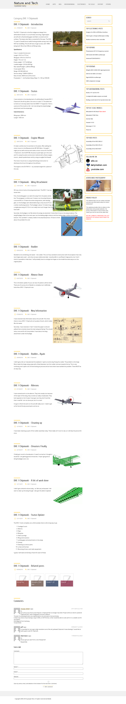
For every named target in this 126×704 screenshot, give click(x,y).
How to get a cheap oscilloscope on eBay (97, 36)
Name (16, 669)
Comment (16, 651)
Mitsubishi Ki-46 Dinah (96, 111)
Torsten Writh (25, 609)
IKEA (60, 4)
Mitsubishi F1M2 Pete (92, 115)
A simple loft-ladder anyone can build (96, 96)
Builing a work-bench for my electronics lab (98, 100)
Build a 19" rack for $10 (92, 92)
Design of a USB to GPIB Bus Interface (97, 32)
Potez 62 (88, 130)
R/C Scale (92, 4)
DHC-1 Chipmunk (31, 28)
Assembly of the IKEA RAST (93, 149)
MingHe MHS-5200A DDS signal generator (98, 70)
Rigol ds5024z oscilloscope (93, 77)
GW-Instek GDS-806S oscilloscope (95, 55)
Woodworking (69, 4)
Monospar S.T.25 (90, 126)
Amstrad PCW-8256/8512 (93, 58)
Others (108, 4)
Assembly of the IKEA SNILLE (94, 141)
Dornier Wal (89, 119)
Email (16, 674)
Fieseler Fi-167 (90, 122)
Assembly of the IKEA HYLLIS (94, 145)
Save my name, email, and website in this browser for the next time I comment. (35, 686)
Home (48, 4)
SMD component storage (93, 81)
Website (16, 679)
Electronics (81, 4)
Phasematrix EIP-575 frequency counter (97, 51)
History (100, 4)
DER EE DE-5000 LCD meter (94, 74)
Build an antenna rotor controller (95, 39)
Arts (54, 4)
